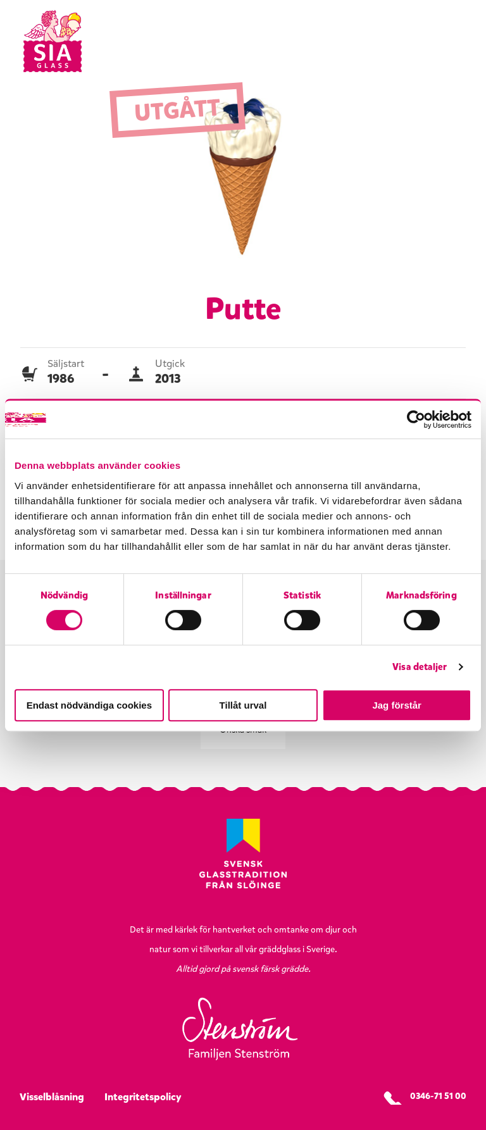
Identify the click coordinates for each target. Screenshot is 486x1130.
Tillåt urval (243, 705)
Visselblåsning (52, 1096)
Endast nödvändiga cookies (89, 705)
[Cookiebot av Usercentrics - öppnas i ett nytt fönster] (416, 419)
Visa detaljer (419, 667)
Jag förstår (396, 705)
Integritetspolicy (143, 1096)
